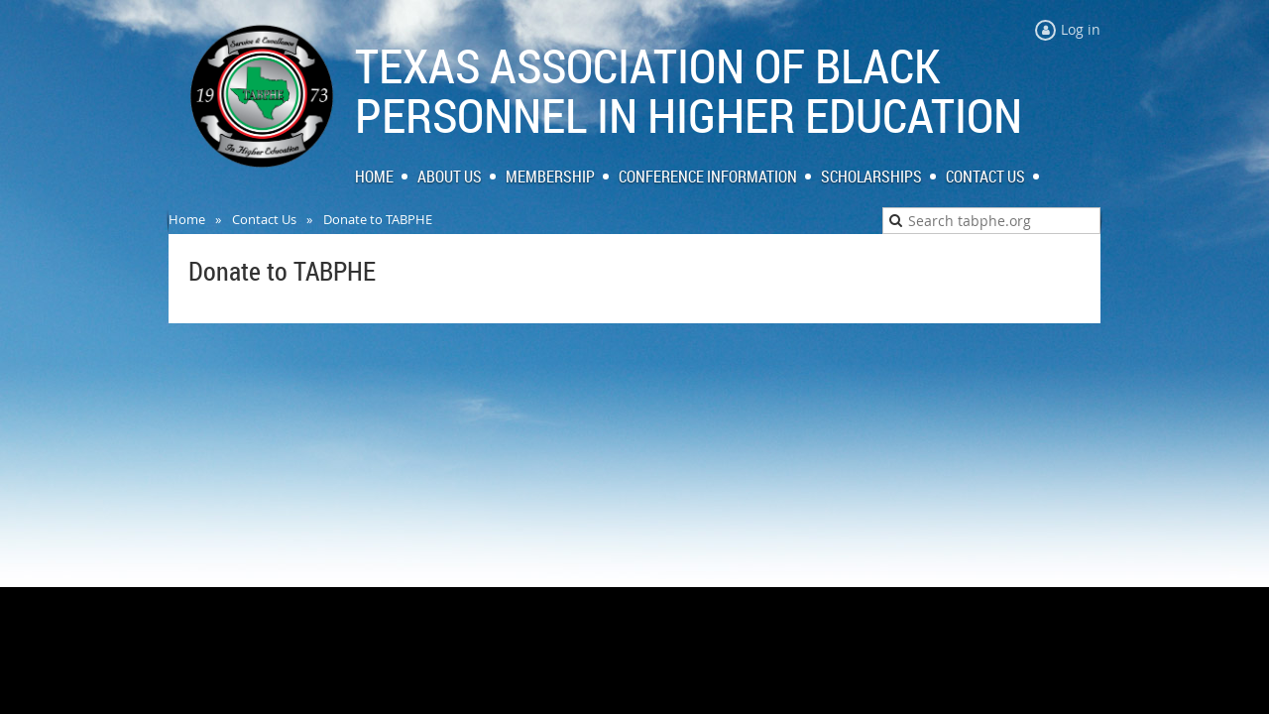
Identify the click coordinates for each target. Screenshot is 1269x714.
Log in (1080, 29)
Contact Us (264, 219)
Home (187, 219)
